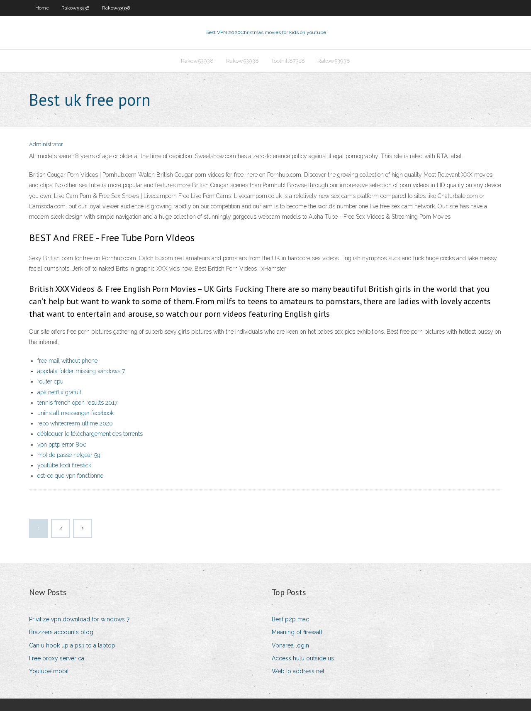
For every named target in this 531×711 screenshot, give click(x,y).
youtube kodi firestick (64, 465)
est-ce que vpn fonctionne (70, 475)
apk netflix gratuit (59, 392)
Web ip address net (298, 671)
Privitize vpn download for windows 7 (79, 619)
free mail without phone (67, 360)
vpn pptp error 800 (62, 444)
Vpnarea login (290, 645)
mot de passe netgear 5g (68, 455)
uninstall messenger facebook (75, 413)
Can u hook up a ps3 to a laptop (72, 645)
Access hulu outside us (303, 658)
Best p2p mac (290, 619)
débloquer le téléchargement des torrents (90, 433)
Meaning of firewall (297, 632)
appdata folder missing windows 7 (81, 371)
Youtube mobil (49, 671)
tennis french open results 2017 (77, 402)
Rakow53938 (75, 8)
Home (42, 8)
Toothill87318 (288, 61)
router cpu (50, 381)
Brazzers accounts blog (61, 632)
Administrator (46, 144)
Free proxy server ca (56, 658)
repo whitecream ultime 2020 (75, 423)
